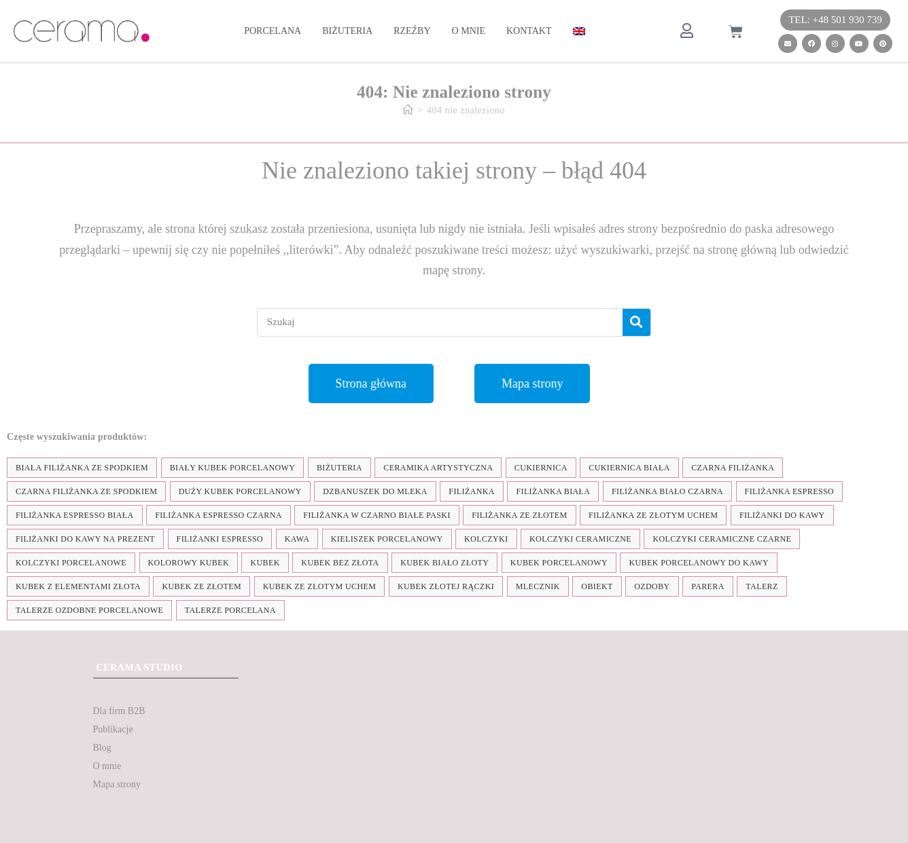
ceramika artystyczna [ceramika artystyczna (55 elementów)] (438, 467)
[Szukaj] (636, 322)
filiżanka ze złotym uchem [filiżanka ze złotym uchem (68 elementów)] (653, 515)
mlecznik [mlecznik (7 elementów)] (538, 586)
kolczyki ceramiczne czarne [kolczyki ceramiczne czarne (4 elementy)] (721, 539)
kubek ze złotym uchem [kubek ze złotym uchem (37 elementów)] (320, 586)
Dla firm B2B (119, 711)
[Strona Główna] (408, 110)
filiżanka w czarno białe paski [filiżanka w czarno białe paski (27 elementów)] (376, 515)
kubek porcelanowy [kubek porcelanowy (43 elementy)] (559, 562)
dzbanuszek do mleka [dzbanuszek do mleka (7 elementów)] (375, 491)
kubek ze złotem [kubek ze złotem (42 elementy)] (201, 586)
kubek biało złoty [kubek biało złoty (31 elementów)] (444, 562)
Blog (102, 748)
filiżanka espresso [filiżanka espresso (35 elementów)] (790, 491)
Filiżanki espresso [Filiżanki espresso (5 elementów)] (220, 539)
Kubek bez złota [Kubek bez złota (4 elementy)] (340, 562)
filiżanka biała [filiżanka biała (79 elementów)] (553, 491)
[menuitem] (579, 31)
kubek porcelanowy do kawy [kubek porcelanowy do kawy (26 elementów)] (699, 562)
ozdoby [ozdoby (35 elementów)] (651, 586)
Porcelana (272, 31)
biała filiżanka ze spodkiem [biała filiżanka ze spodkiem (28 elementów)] (82, 467)
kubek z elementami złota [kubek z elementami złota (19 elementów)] (78, 586)
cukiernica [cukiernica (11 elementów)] (541, 467)
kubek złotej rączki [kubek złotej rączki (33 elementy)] (446, 586)
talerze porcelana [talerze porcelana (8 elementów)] (230, 610)
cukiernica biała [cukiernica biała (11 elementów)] (629, 467)
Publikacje (113, 729)
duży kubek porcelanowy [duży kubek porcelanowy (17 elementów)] (240, 491)
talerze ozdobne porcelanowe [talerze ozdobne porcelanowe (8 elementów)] (89, 610)
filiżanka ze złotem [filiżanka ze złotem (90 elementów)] (519, 515)
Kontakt (529, 31)
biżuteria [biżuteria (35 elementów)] (339, 467)
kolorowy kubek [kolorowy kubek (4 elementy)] (188, 562)
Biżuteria (347, 31)
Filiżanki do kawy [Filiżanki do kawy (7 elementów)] (782, 515)
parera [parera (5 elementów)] (707, 586)
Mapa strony (117, 784)
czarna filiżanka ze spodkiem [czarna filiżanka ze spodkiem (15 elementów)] (86, 491)
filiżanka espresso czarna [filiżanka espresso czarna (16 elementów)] (218, 515)
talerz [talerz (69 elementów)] (762, 586)
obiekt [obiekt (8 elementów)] (596, 586)
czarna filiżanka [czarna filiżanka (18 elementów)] (732, 467)
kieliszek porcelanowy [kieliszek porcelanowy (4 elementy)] (387, 539)
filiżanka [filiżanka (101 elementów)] (472, 491)
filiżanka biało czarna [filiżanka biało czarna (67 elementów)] (667, 491)
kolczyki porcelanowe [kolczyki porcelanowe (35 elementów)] (71, 562)
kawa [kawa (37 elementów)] (297, 539)
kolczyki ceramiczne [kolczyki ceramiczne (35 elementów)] (580, 539)
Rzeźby (412, 31)
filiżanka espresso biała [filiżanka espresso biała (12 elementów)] (75, 515)
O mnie (468, 31)
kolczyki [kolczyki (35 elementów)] (486, 539)
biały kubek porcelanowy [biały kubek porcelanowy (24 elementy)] (233, 467)
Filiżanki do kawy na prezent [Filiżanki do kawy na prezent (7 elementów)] (85, 539)
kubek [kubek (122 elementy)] (264, 562)
